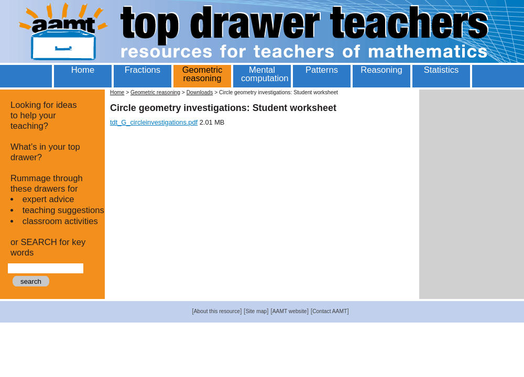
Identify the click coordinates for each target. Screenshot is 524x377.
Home (117, 92)
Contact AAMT (329, 311)
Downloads (200, 92)
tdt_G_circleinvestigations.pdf (154, 122)
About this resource (217, 311)
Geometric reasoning (155, 92)
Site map (256, 311)
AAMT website (289, 311)
